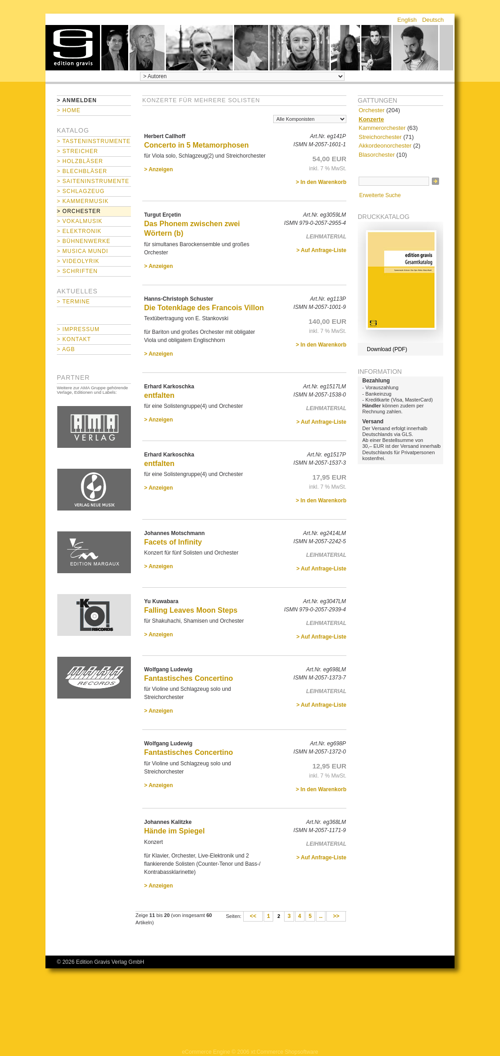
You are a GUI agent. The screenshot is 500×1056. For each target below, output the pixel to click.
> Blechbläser (82, 171)
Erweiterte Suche (379, 195)
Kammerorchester (382, 127)
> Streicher (77, 151)
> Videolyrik (78, 261)
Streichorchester (380, 137)
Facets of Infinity (173, 542)
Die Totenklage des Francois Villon (204, 308)
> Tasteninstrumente (93, 141)
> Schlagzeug (81, 191)
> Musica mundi (82, 251)
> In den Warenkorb (321, 182)
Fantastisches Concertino (188, 678)
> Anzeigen (158, 169)
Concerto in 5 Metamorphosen (196, 145)
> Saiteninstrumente (93, 181)
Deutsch (433, 19)
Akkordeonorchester (385, 145)
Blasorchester (377, 154)
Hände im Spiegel (174, 831)
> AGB (66, 349)
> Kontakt (74, 339)
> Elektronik (79, 231)
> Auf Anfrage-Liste (321, 250)
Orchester (372, 110)
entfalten (159, 395)
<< (253, 916)
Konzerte (371, 119)
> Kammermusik (83, 201)
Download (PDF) (387, 349)
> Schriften (77, 271)
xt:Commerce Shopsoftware (284, 1052)
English (407, 19)
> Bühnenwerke (83, 241)
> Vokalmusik (79, 221)
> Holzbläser (80, 161)
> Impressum (78, 329)
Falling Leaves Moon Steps (190, 610)
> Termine (73, 301)
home (72, 47)
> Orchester (79, 211)
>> (336, 916)
